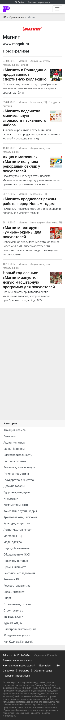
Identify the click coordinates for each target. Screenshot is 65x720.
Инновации (37, 222)
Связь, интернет (13, 592)
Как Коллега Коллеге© (18, 641)
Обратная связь (43, 670)
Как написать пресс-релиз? (19, 665)
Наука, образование (16, 548)
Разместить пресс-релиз (17, 660)
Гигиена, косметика (16, 473)
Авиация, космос (14, 430)
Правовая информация (16, 675)
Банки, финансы (14, 448)
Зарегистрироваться (39, 2)
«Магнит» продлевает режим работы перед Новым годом (29, 201)
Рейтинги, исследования (19, 573)
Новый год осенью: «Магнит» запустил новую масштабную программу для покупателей (29, 280)
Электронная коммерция (19, 629)
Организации (16, 17)
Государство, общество (18, 480)
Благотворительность (17, 455)
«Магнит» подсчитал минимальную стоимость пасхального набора (24, 118)
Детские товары (14, 486)
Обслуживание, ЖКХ (16, 554)
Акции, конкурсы (40, 61)
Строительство (13, 610)
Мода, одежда (12, 542)
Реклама (24, 670)
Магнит (23, 61)
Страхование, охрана (17, 604)
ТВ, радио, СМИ (13, 616)
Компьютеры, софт (15, 504)
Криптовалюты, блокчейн (20, 517)
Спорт (24, 64)
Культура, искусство (16, 523)
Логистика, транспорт (17, 529)
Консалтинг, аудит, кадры (20, 511)
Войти (21, 2)
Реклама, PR (11, 579)
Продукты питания (15, 560)
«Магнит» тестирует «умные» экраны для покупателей (22, 232)
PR (4, 17)
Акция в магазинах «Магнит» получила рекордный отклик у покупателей (21, 164)
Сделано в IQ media (45, 655)
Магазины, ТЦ (11, 64)
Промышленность (15, 567)
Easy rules (45, 665)
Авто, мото (10, 436)
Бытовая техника (14, 461)
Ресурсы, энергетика (17, 585)
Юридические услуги (17, 635)
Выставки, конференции (19, 467)
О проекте (8, 670)
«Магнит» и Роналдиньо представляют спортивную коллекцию (24, 75)
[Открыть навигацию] (57, 8)
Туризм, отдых (12, 623)
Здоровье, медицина (17, 492)
